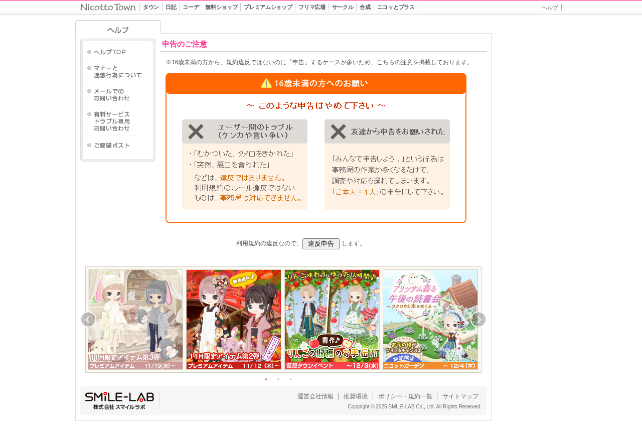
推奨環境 (356, 396)
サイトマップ (460, 396)
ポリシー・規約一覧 (405, 396)
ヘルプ (550, 8)
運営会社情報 (315, 396)
